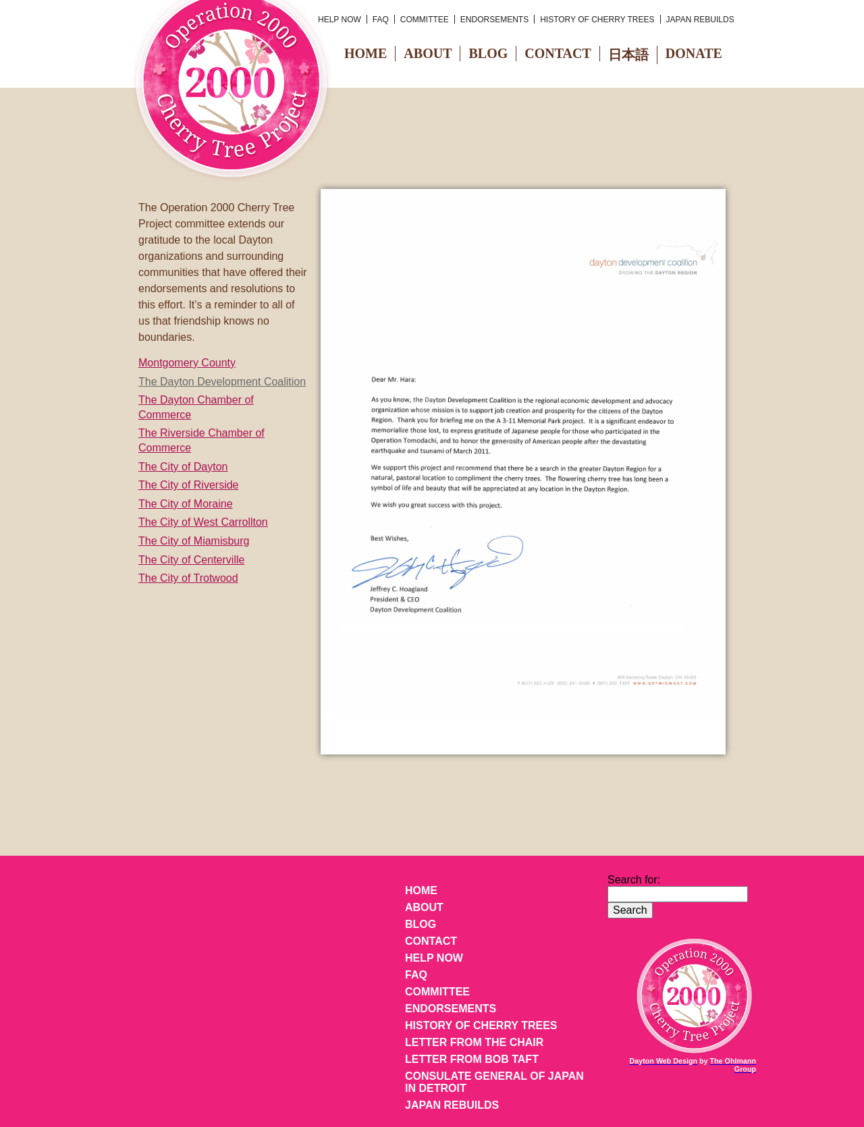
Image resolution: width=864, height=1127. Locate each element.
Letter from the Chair (474, 1042)
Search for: (634, 879)
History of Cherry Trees (597, 19)
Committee (424, 19)
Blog (488, 53)
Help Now (339, 19)
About (428, 53)
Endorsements (494, 19)
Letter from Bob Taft (472, 1059)
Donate (694, 53)
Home (365, 53)
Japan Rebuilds (700, 19)
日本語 (628, 54)
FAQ (381, 19)
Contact (557, 53)
